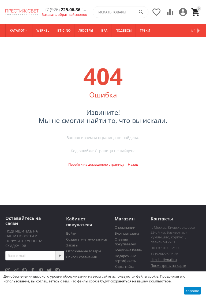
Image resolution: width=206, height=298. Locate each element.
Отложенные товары (83, 251)
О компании (125, 227)
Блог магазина (127, 233)
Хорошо (192, 290)
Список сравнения (81, 257)
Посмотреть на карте (168, 265)
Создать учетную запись (86, 239)
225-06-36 (62, 9)
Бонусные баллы (129, 250)
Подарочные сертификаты (126, 258)
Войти (71, 233)
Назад (133, 164)
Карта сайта (124, 266)
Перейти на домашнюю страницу (96, 164)
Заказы (72, 245)
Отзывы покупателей (125, 241)
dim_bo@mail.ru (164, 259)
